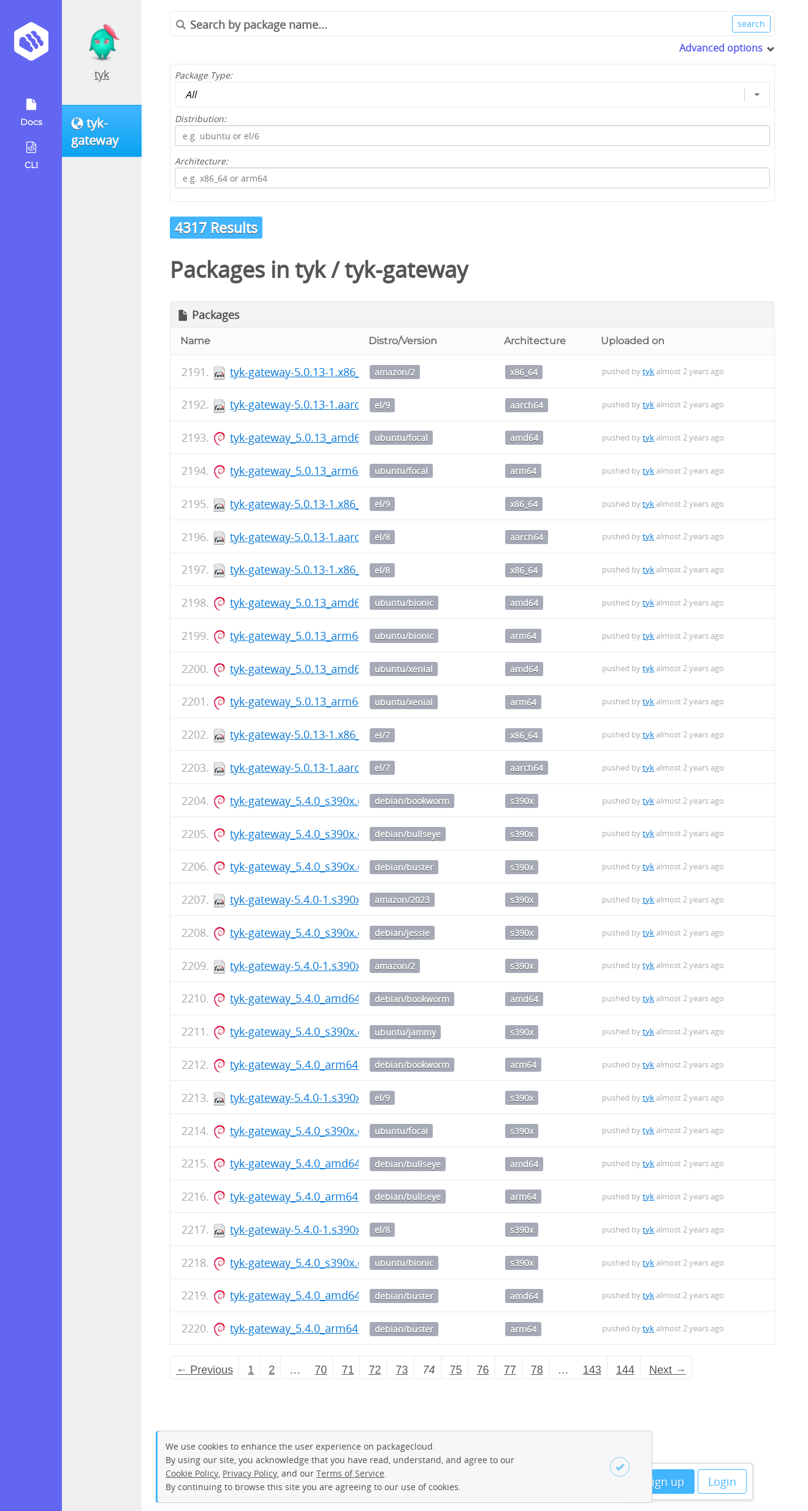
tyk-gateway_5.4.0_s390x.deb (303, 800)
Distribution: (200, 119)
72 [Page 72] (374, 1370)
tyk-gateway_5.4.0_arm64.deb (305, 1064)
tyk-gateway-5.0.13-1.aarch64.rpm (316, 404)
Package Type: (203, 75)
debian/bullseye (408, 834)
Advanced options (721, 48)
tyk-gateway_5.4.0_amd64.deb (306, 998)
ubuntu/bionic (404, 603)
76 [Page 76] (483, 1370)
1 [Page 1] (251, 1370)
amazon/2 (395, 372)
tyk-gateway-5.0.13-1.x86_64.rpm (313, 371)
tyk (101, 74)
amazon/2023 (402, 899)
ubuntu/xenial (404, 669)
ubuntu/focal (401, 438)
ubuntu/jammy (405, 1032)
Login (722, 1481)
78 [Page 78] (537, 1370)
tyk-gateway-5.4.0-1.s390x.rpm (308, 899)
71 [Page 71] (347, 1370)
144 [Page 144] (625, 1370)
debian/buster (404, 867)
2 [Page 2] (272, 1370)
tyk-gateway (406, 270)
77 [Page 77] (510, 1370)
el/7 (382, 735)
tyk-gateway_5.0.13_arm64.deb (308, 470)
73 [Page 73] (401, 1370)
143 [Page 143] (592, 1370)
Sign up (665, 1481)
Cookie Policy (192, 1473)
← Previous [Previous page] (204, 1370)
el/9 (382, 405)
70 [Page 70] (320, 1370)
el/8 (382, 537)
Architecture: (201, 161)
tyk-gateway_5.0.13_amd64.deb (309, 437)
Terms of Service (350, 1473)
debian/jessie (402, 933)
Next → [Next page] (667, 1370)
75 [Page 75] (456, 1370)
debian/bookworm (412, 801)
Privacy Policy (250, 1473)
